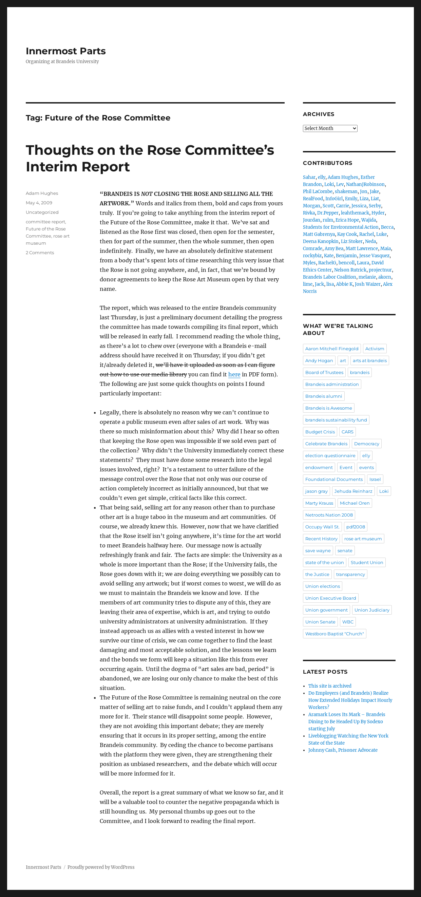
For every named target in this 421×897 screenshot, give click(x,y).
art (343, 360)
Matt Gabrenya (319, 234)
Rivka (309, 213)
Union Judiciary (372, 610)
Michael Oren (355, 503)
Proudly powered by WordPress (101, 867)
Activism (374, 348)
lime (307, 284)
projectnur (380, 270)
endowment (319, 467)
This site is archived (329, 686)
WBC (347, 621)
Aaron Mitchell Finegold (332, 348)
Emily (351, 199)
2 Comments (40, 252)
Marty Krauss (319, 503)
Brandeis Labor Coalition (329, 277)
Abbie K (344, 284)
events (366, 467)
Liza (364, 199)
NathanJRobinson (365, 184)
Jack (319, 284)
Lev (340, 184)
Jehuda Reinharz (353, 491)
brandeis (359, 372)
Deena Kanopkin (321, 241)
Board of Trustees (324, 372)
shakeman (346, 191)
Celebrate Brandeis (326, 443)
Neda (370, 241)
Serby (375, 206)
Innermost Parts (66, 51)
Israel (375, 479)
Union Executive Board (330, 598)
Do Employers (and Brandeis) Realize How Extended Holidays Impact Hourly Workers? (350, 700)
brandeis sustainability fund (336, 420)
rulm (328, 220)
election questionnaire (330, 455)
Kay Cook (347, 234)
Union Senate (320, 621)
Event (346, 467)
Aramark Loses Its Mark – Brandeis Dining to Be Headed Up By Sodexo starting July (346, 722)
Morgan (311, 206)
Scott (328, 206)
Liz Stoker (352, 241)
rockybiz (312, 256)
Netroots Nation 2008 (329, 515)
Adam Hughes (42, 193)
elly (321, 177)
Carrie (342, 206)
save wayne (318, 550)
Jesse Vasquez (374, 256)
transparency (350, 574)
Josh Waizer (368, 284)
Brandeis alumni (323, 396)
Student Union (367, 562)
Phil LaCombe (317, 191)
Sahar (309, 177)
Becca (387, 227)
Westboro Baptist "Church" (334, 633)
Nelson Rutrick (350, 270)
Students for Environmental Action (341, 227)
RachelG (327, 263)
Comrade (312, 248)
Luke (381, 234)
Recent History (321, 538)
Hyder (378, 213)
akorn (384, 277)
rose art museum (363, 538)
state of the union (324, 562)
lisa (330, 284)
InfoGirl (334, 199)
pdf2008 (355, 526)
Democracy (366, 443)
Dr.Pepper (328, 213)
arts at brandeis (370, 360)
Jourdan (311, 220)
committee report (45, 221)
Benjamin (346, 256)
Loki (329, 184)
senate (345, 550)
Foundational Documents (334, 479)
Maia (385, 248)
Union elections (322, 586)
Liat (375, 199)
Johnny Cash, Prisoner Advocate (343, 750)
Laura (363, 263)
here (234, 374)
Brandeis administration (332, 384)
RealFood (313, 199)
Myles (309, 263)
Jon (363, 191)
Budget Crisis (320, 431)
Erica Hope (347, 220)
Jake (374, 191)
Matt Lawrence (362, 248)
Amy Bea (334, 248)
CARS (347, 431)
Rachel (366, 234)
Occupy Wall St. (322, 526)
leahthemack (355, 213)
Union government (326, 610)
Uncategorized (42, 212)
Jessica (358, 206)
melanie (367, 277)
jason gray (316, 491)
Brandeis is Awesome (328, 408)
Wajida (368, 220)
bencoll (347, 263)
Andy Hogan (319, 360)
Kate (328, 256)
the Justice (317, 574)
